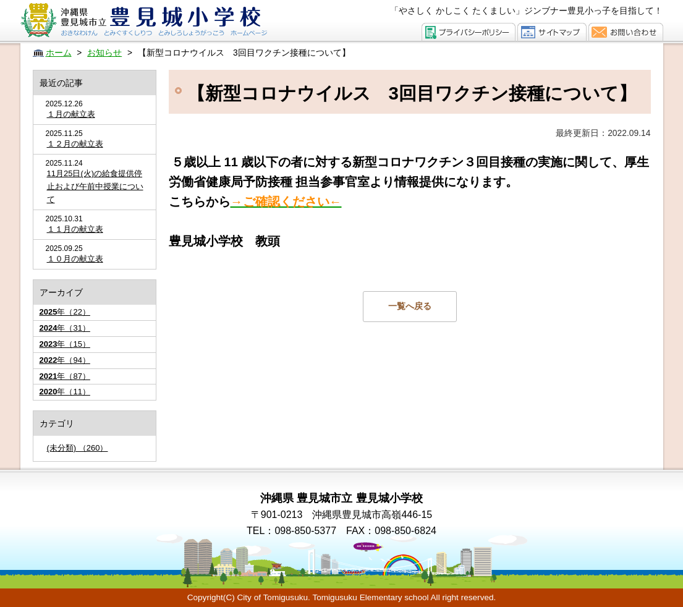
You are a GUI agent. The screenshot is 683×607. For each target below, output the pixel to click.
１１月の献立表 (75, 229)
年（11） (65, 391)
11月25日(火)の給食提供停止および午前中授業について (95, 186)
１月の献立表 (71, 114)
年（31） (65, 328)
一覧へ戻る (409, 306)
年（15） (65, 344)
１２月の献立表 (75, 143)
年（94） (65, 360)
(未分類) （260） (77, 447)
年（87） (65, 376)
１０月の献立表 (75, 258)
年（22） (65, 311)
